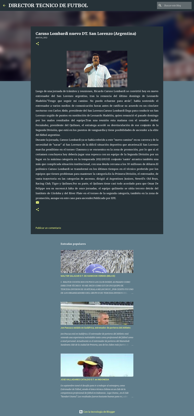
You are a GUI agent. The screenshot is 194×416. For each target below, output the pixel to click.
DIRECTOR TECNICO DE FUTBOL (48, 5)
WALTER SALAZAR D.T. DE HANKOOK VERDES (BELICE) (88, 276)
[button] (37, 44)
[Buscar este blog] (176, 5)
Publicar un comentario (48, 228)
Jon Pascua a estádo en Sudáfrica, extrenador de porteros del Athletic (96, 328)
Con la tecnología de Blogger (97, 411)
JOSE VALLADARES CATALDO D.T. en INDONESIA (85, 379)
